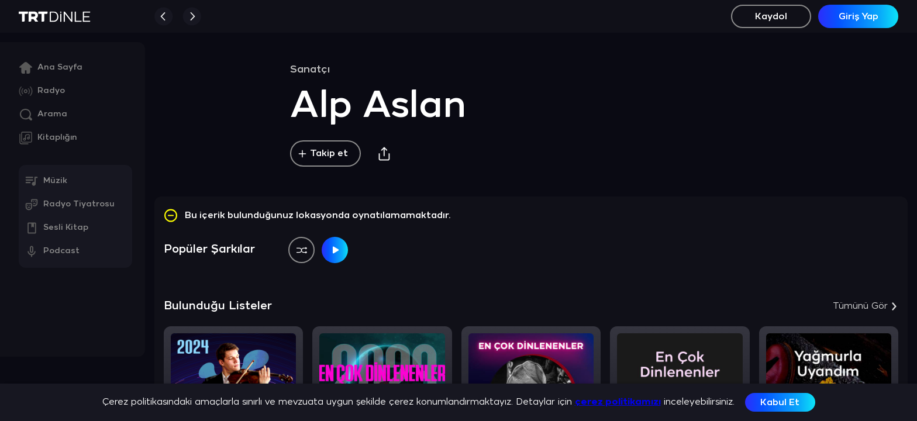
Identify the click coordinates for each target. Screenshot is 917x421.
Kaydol (771, 17)
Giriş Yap (858, 17)
